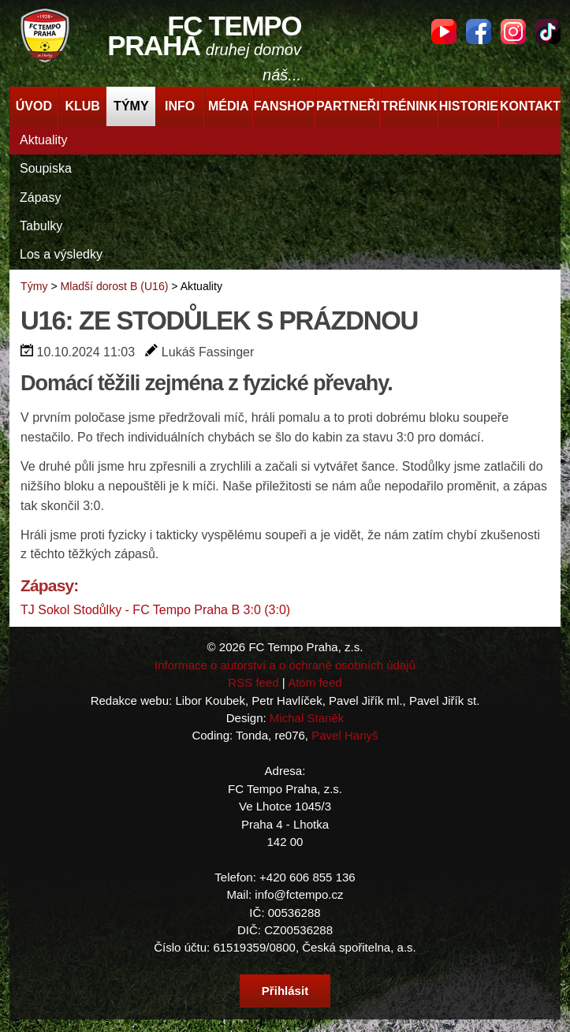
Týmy (131, 106)
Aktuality (43, 140)
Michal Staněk (307, 718)
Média (228, 106)
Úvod (34, 106)
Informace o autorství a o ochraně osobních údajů (285, 665)
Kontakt (530, 106)
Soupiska (46, 168)
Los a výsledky (61, 254)
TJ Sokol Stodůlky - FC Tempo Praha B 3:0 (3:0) (155, 610)
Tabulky (41, 226)
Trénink (410, 106)
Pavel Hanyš (344, 735)
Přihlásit (285, 990)
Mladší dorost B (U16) (115, 286)
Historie (468, 106)
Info (180, 106)
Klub (82, 106)
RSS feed (253, 682)
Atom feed (315, 682)
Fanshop (284, 106)
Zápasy (40, 197)
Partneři (348, 106)
